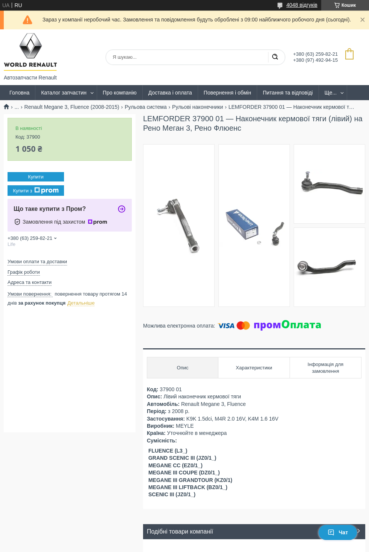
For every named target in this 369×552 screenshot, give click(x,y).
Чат (338, 532)
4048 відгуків (301, 5)
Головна (19, 93)
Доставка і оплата (170, 93)
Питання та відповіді (288, 93)
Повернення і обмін (227, 93)
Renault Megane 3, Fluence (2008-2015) (71, 107)
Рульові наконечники (197, 107)
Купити (36, 177)
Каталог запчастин (64, 93)
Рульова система (146, 107)
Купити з (35, 190)
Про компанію (120, 93)
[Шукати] (275, 57)
